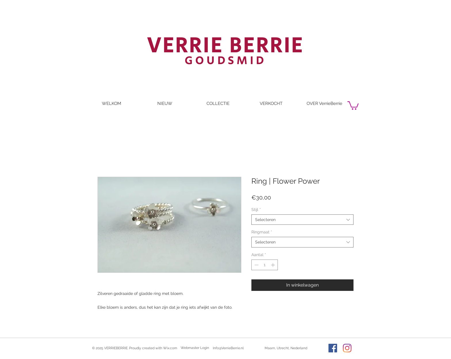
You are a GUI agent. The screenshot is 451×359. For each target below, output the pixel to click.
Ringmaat (261, 232)
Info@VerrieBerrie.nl (228, 348)
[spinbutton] (264, 265)
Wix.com (170, 348)
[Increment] (273, 265)
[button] (353, 105)
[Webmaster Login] (195, 348)
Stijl (256, 209)
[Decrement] (255, 265)
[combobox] (302, 219)
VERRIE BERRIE (225, 45)
